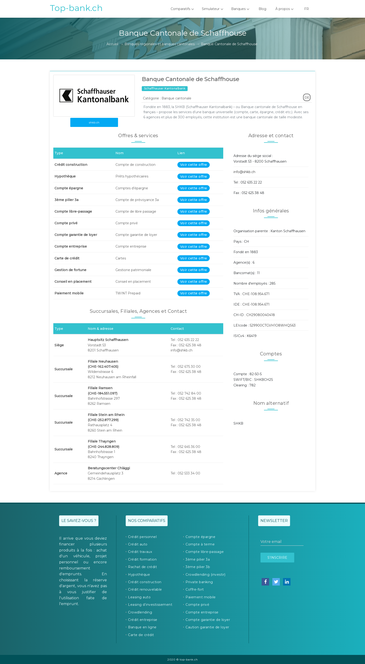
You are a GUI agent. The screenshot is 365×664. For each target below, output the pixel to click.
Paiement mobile (201, 597)
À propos (284, 8)
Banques (240, 8)
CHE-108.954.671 (256, 294)
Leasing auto (139, 597)
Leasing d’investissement (150, 605)
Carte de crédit (141, 635)
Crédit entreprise (142, 620)
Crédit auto (138, 544)
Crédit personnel (142, 537)
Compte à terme (200, 544)
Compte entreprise (202, 612)
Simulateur (212, 8)
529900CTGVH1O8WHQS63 (273, 325)
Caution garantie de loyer (207, 627)
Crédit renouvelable (145, 589)
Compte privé (197, 605)
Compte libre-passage (205, 552)
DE (307, 97)
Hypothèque (139, 574)
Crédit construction (145, 582)
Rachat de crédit (142, 567)
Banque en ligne (142, 627)
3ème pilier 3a (198, 559)
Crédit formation (142, 559)
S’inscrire (277, 557)
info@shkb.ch (244, 172)
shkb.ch (94, 122)
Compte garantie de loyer (208, 620)
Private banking (199, 582)
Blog (262, 8)
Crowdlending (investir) (206, 574)
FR (306, 8)
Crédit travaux (140, 552)
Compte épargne (200, 537)
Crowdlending (140, 612)
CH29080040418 (260, 315)
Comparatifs (182, 8)
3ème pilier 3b (198, 567)
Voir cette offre (193, 165)
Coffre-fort (195, 589)
